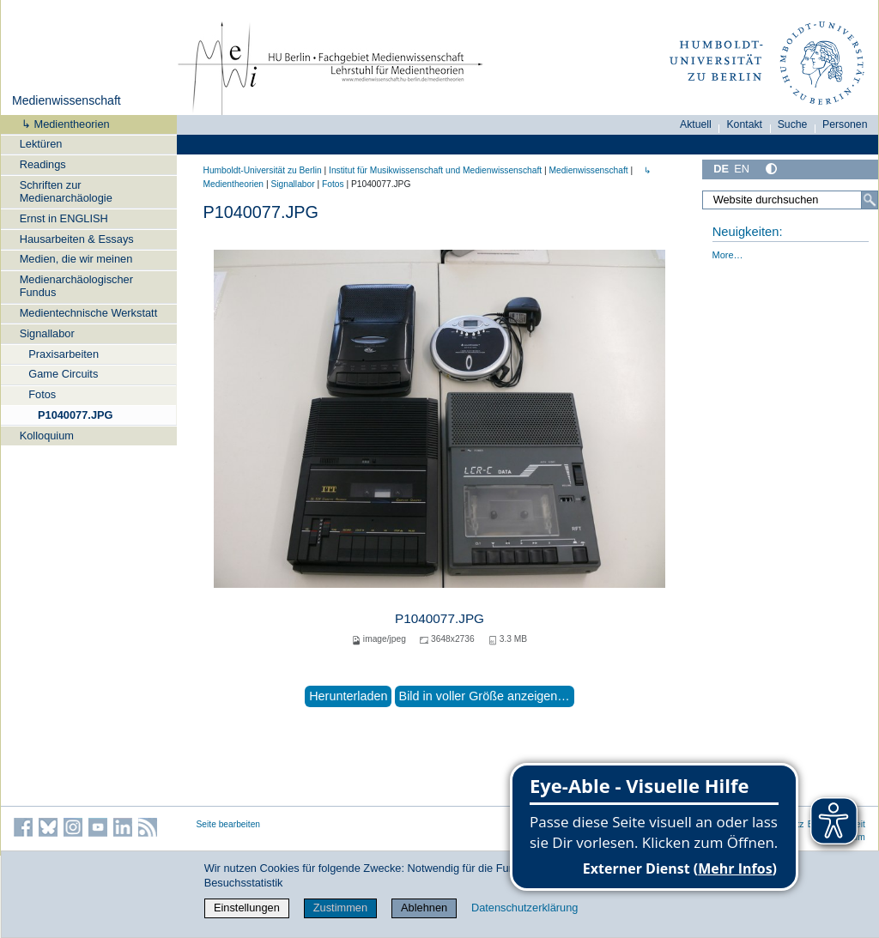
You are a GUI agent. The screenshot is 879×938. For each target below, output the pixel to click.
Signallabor (47, 333)
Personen (845, 124)
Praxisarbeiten (63, 354)
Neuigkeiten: (747, 232)
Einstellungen (247, 907)
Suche (793, 124)
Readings (43, 164)
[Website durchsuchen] (789, 200)
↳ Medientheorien (60, 124)
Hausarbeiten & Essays (77, 239)
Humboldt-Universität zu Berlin (262, 170)
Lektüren (41, 143)
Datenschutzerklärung (524, 907)
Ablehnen (424, 907)
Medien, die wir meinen (76, 258)
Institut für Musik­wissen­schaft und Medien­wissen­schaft (435, 170)
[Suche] (869, 200)
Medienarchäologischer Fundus (76, 286)
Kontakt (744, 124)
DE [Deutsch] (721, 168)
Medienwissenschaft (66, 100)
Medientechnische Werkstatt (89, 312)
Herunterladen (348, 696)
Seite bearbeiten (229, 824)
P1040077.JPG (75, 414)
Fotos (42, 394)
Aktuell (696, 124)
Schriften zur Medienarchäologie (66, 191)
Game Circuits (63, 373)
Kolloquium (47, 435)
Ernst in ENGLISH (64, 218)
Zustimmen (340, 907)
